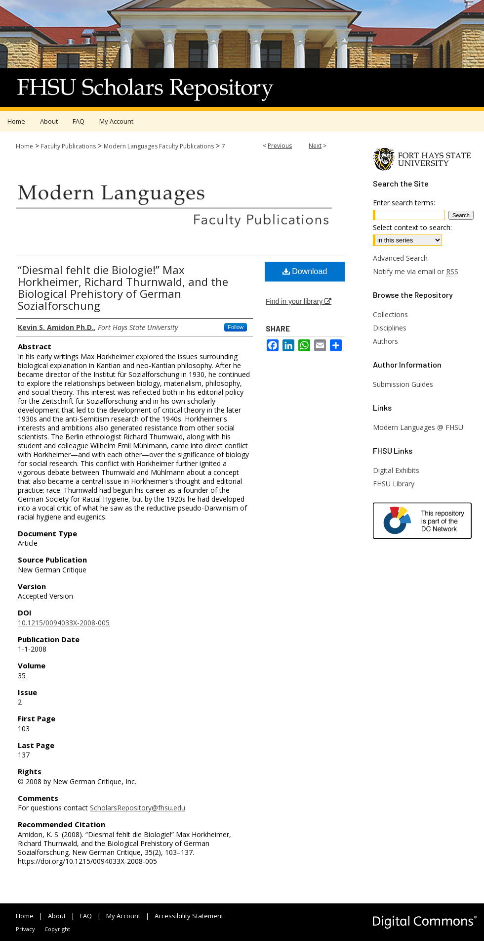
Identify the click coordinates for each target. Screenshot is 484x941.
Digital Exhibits (396, 470)
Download (304, 271)
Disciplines (389, 327)
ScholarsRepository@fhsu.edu (137, 807)
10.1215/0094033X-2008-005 (64, 622)
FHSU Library (393, 483)
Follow (235, 327)
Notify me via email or (415, 271)
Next (315, 145)
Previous (280, 145)
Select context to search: (412, 227)
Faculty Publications (68, 146)
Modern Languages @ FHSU (418, 427)
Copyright (57, 929)
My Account (123, 915)
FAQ (86, 915)
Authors (385, 341)
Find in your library (298, 301)
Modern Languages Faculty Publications (159, 146)
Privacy (25, 929)
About (57, 915)
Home (24, 146)
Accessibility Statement (189, 915)
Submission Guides (403, 384)
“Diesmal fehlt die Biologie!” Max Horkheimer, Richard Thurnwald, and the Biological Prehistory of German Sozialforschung (123, 287)
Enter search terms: (404, 202)
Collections (390, 314)
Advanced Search (400, 258)
